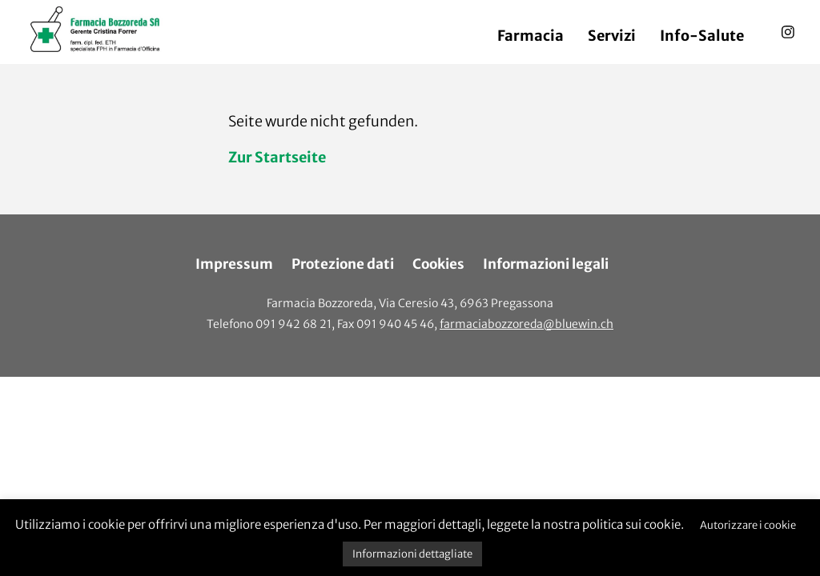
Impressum (234, 264)
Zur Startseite (277, 157)
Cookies (438, 264)
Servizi (612, 35)
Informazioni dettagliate (412, 554)
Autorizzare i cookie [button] (748, 525)
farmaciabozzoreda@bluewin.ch (526, 324)
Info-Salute (702, 35)
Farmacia (530, 35)
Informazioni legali (546, 264)
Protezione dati (342, 264)
